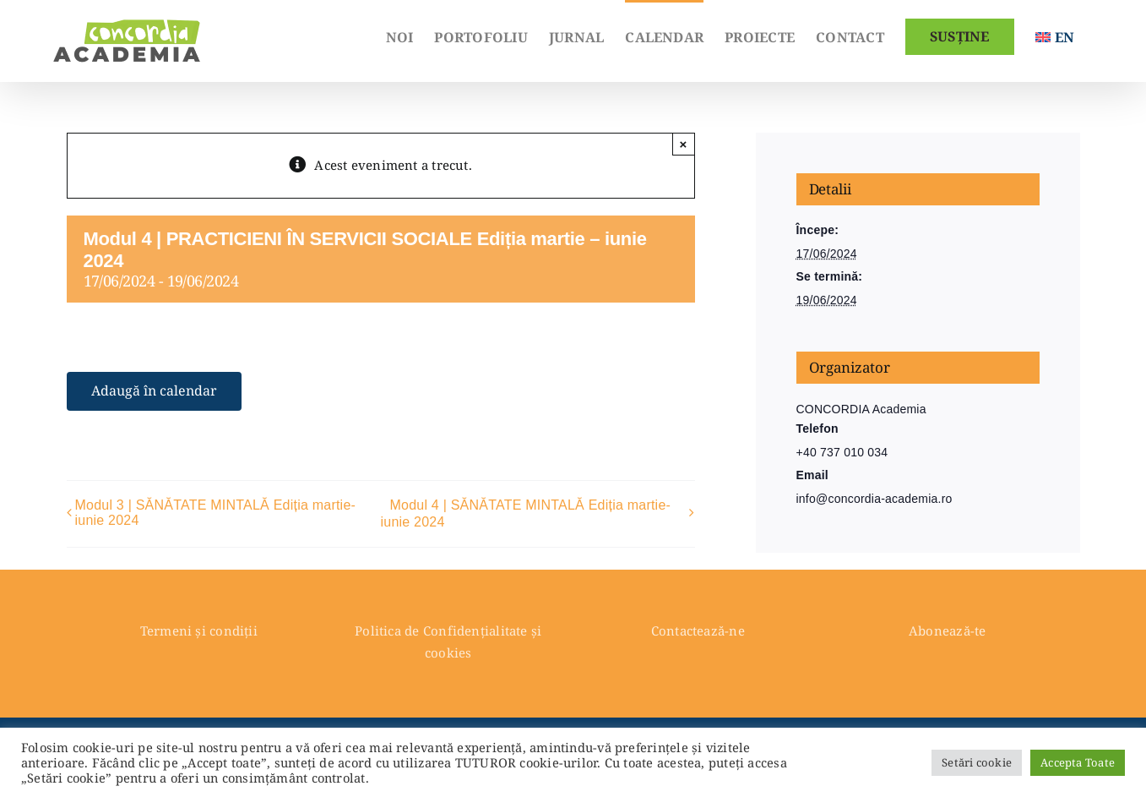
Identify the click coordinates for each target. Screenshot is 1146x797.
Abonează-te (947, 630)
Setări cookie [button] (977, 762)
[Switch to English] (1054, 35)
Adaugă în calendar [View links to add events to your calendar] (154, 391)
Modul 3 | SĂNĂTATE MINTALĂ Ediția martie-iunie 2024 (215, 512)
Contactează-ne (698, 630)
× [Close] (683, 144)
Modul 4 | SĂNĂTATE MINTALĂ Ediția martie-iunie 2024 (526, 513)
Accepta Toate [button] (1077, 762)
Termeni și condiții (199, 630)
